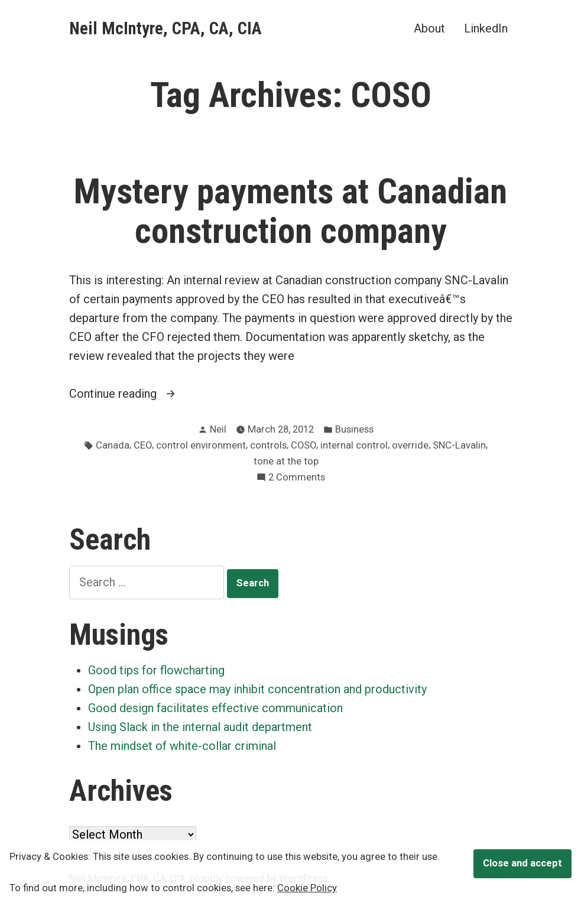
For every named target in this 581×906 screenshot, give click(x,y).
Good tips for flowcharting (156, 670)
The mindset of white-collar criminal (182, 746)
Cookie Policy (307, 888)
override (410, 445)
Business (354, 429)
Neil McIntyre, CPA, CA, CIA (165, 28)
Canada (112, 445)
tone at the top (286, 461)
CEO (143, 445)
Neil (218, 429)
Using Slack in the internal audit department (200, 727)
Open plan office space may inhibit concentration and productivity (257, 689)
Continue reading (147, 393)
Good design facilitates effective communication (215, 708)
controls (268, 445)
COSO (303, 445)
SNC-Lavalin (459, 445)
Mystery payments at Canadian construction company (290, 211)
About (429, 28)
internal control (354, 445)
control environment (201, 445)
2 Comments (296, 478)
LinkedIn (486, 28)
